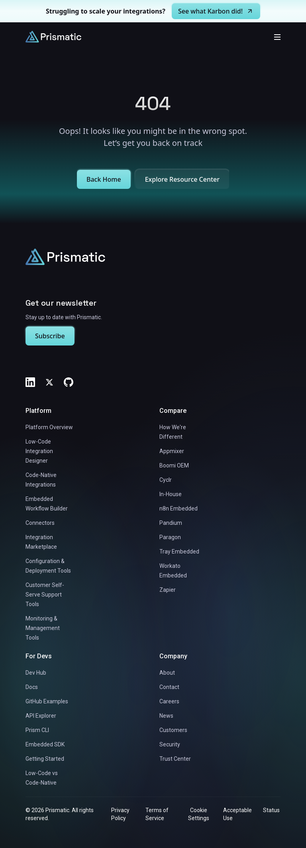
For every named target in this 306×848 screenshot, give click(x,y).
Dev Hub (36, 672)
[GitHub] (68, 382)
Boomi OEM (174, 465)
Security (169, 744)
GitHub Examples (47, 701)
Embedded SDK (45, 744)
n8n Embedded (178, 508)
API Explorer (41, 716)
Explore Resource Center (182, 179)
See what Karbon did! (216, 11)
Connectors (40, 523)
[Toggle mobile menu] (277, 36)
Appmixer (171, 451)
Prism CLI (37, 730)
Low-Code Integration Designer (39, 451)
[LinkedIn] (30, 382)
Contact (169, 687)
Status (271, 810)
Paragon (170, 537)
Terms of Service (157, 814)
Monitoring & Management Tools (43, 628)
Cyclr (165, 480)
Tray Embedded (179, 551)
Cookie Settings (198, 814)
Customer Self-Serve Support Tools (45, 594)
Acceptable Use (237, 814)
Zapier (167, 590)
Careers (169, 701)
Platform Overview (49, 427)
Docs (32, 687)
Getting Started (45, 759)
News (166, 716)
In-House (170, 494)
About (167, 672)
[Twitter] (49, 382)
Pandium (170, 523)
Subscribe (50, 336)
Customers (173, 730)
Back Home (103, 179)
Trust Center (175, 759)
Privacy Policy (120, 814)
